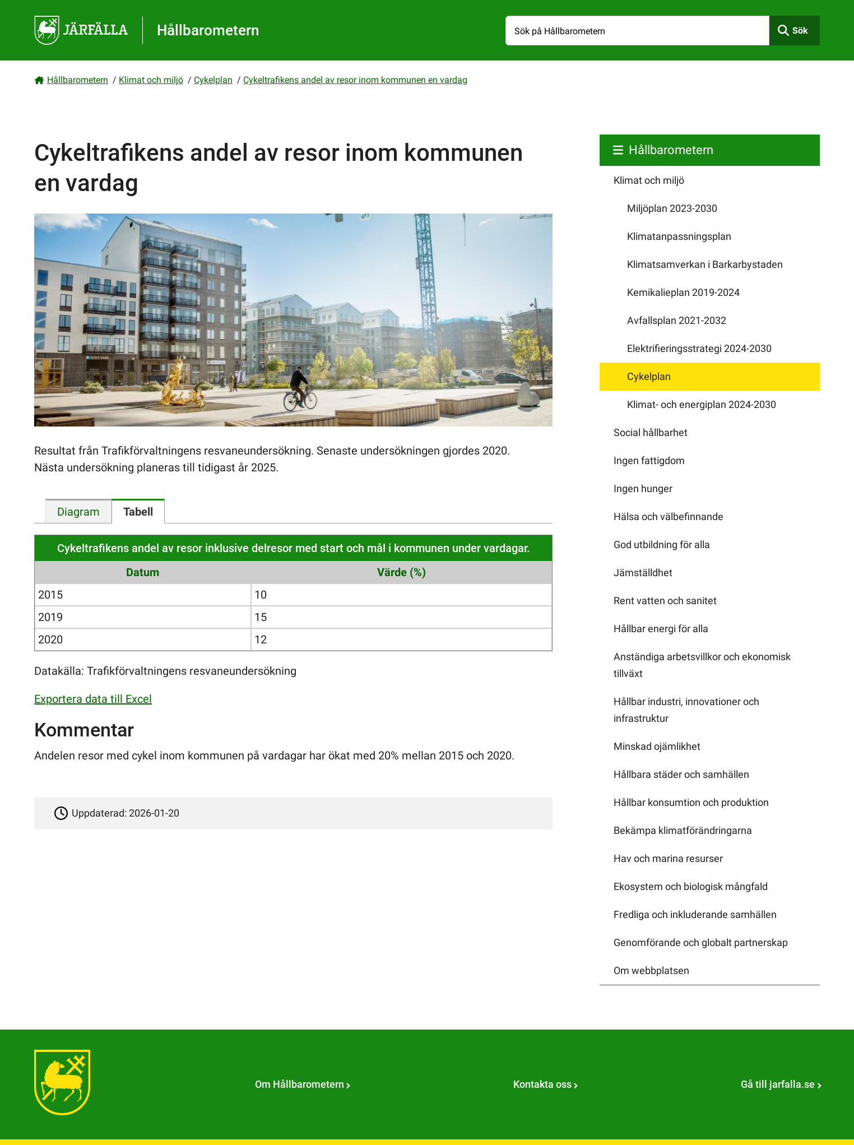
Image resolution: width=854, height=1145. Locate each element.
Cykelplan (213, 80)
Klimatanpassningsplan (679, 236)
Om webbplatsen (651, 970)
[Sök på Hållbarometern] (637, 30)
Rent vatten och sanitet (665, 600)
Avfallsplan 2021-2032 (676, 320)
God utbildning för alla (662, 544)
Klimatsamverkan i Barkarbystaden (705, 264)
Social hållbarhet (651, 432)
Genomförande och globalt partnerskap (701, 942)
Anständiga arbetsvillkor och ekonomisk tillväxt (702, 665)
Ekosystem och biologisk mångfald (691, 886)
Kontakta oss (542, 1084)
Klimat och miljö (151, 80)
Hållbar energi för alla (661, 628)
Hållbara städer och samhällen (681, 774)
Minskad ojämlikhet (657, 746)
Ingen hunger (643, 488)
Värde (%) (401, 572)
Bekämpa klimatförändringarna (683, 830)
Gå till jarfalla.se (778, 1084)
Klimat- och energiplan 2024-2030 (701, 404)
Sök (800, 30)
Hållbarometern (77, 80)
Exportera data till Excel (93, 699)
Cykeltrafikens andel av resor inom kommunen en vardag (355, 80)
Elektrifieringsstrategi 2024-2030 (699, 348)
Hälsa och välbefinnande (668, 516)
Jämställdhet (643, 572)
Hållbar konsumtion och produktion (691, 802)
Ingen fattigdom (649, 460)
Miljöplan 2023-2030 (672, 208)
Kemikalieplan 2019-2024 (683, 292)
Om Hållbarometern (299, 1084)
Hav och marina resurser (668, 858)
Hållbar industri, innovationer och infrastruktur (686, 710)
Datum (142, 572)
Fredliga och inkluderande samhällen (695, 914)
